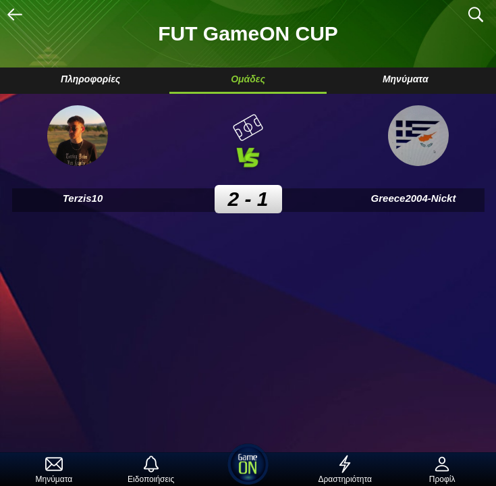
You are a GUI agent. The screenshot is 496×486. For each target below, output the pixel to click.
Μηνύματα (406, 79)
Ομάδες (248, 79)
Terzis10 (83, 198)
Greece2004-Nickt (413, 198)
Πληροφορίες (90, 79)
